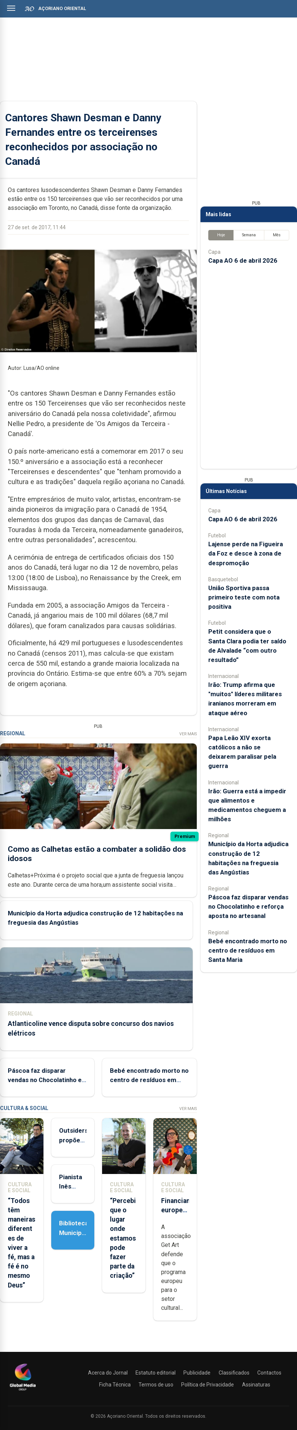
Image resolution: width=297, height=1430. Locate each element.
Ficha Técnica (115, 1385)
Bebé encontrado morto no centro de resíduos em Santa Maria (149, 1080)
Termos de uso (155, 1385)
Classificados (234, 1373)
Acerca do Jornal (108, 1373)
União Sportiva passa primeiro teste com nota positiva (244, 597)
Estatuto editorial (156, 1373)
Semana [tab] (249, 235)
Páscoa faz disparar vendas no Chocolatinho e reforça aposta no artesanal (248, 906)
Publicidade (196, 1373)
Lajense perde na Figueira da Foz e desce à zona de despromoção (245, 553)
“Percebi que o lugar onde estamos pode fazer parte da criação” (123, 1238)
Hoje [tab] (221, 235)
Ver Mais (188, 734)
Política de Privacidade (207, 1385)
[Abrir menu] (11, 8)
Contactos (269, 1373)
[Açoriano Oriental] (22, 1391)
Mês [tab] (277, 235)
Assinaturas (256, 1385)
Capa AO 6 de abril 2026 (242, 260)
